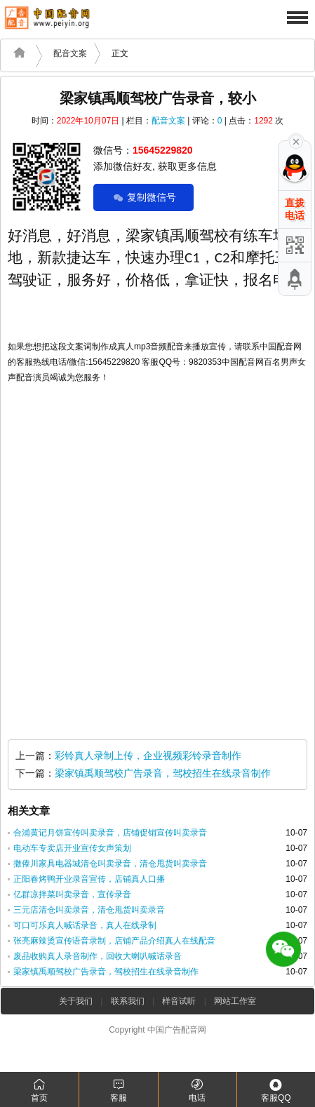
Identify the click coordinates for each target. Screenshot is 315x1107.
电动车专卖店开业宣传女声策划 (72, 848)
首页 (39, 1090)
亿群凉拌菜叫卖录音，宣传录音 (72, 894)
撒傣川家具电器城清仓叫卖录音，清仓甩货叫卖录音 (110, 863)
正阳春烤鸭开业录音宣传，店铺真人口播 (89, 879)
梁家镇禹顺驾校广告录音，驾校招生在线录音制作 (163, 773)
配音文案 (70, 53)
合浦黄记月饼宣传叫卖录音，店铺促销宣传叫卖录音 (110, 833)
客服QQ (276, 1090)
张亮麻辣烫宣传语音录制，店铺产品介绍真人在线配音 (114, 941)
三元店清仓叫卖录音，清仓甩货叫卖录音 (89, 910)
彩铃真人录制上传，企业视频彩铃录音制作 (148, 755)
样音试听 (179, 1001)
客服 (118, 1090)
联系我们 (128, 1001)
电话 (197, 1090)
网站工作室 (235, 1001)
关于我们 (76, 1001)
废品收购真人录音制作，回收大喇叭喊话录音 (97, 956)
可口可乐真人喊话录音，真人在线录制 (84, 925)
